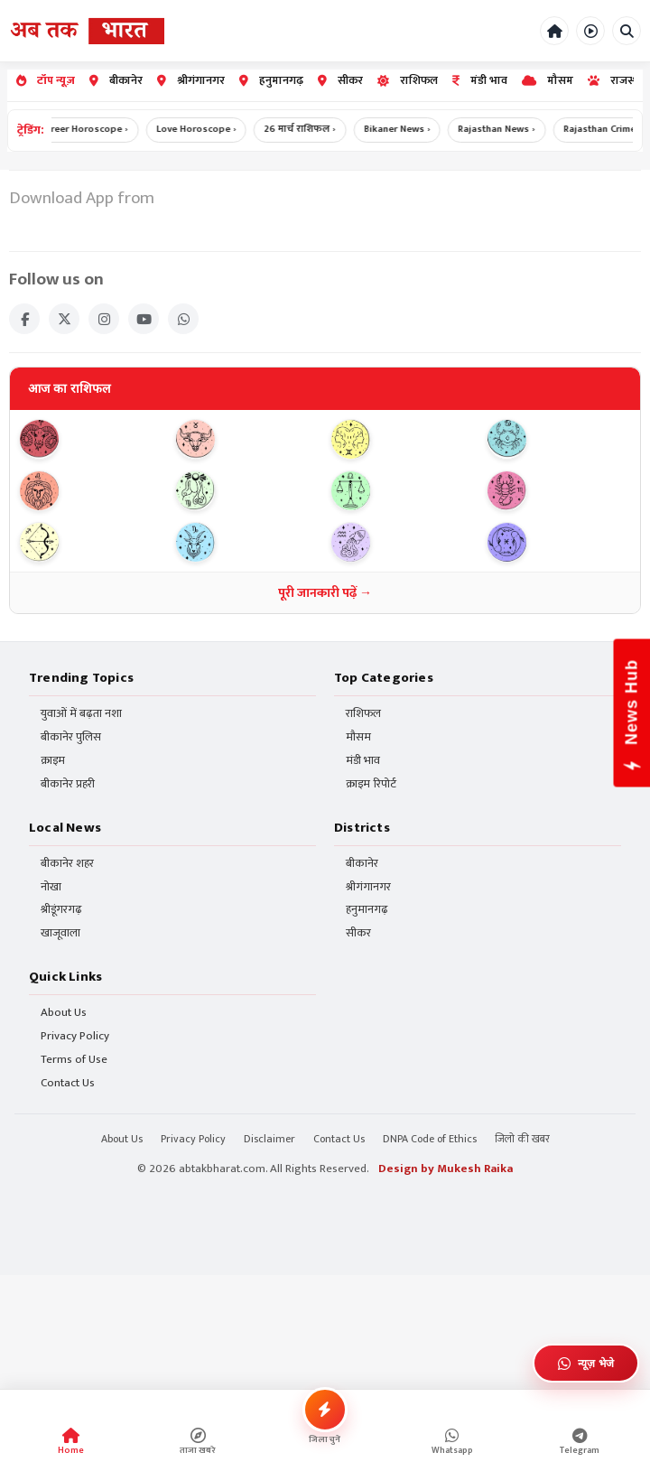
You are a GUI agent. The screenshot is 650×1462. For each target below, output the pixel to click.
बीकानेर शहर (67, 863)
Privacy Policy (75, 1037)
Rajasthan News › (507, 130)
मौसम (547, 80)
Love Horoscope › (205, 130)
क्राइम (53, 761)
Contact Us (68, 1083)
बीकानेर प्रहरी (68, 785)
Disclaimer (269, 1140)
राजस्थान (619, 80)
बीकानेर (116, 80)
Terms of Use (74, 1059)
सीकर (340, 80)
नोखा (51, 887)
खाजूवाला (60, 934)
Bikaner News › (407, 130)
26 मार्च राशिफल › (309, 130)
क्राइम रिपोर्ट (371, 785)
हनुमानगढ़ (271, 80)
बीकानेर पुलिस (71, 738)
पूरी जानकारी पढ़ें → (325, 592)
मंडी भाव (479, 80)
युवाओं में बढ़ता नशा (81, 714)
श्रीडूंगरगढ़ (61, 910)
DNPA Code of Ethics (430, 1140)
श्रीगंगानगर (191, 80)
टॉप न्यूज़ (45, 80)
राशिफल (407, 80)
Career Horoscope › (92, 130)
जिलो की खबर (522, 1140)
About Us (64, 1013)
